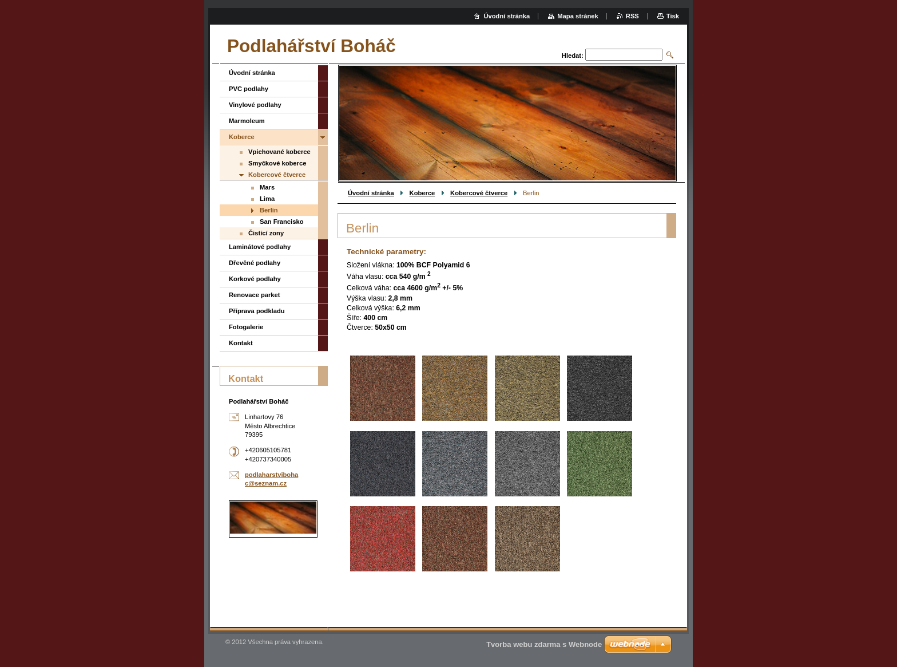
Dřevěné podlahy (254, 262)
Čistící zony (266, 233)
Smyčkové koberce (277, 163)
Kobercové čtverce (478, 193)
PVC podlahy (248, 88)
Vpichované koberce (279, 151)
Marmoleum (247, 120)
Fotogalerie (246, 326)
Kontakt (241, 343)
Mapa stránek (577, 16)
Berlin (269, 210)
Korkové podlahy (255, 278)
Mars (267, 187)
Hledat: (573, 55)
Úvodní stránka (371, 193)
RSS (632, 16)
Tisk (672, 16)
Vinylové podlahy (255, 104)
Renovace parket (254, 294)
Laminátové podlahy (260, 246)
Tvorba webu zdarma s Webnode (544, 644)
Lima (267, 198)
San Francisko (281, 221)
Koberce (422, 193)
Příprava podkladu (257, 310)
